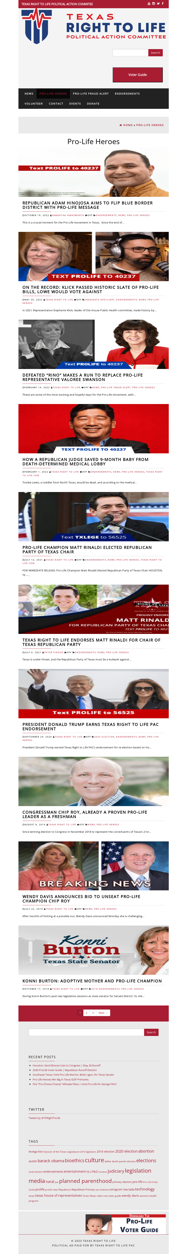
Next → (103, 1013)
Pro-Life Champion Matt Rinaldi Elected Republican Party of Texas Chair (87, 550)
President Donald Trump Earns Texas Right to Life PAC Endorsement (90, 727)
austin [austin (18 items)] (33, 1161)
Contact (56, 103)
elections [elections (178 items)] (146, 1160)
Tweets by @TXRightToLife (44, 1118)
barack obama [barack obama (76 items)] (51, 1160)
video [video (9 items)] (100, 1195)
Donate (93, 103)
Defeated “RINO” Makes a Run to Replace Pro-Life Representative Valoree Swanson (82, 377)
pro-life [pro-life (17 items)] (137, 1182)
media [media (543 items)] (37, 1180)
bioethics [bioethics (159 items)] (74, 1160)
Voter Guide (137, 75)
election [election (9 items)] (131, 1161)
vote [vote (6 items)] (105, 1195)
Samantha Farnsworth (68, 215)
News (29, 93)
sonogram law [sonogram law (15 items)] (118, 1189)
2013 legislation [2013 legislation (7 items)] (88, 1151)
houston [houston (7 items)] (102, 1171)
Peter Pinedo (53, 652)
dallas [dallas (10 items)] (108, 1161)
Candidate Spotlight (100, 299)
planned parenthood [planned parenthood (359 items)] (85, 1180)
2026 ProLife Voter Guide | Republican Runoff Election (65, 1070)
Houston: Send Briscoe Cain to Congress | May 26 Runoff (66, 1065)
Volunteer (34, 103)
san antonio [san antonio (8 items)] (101, 1189)
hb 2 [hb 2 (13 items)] (89, 1171)
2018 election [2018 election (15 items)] (106, 1151)
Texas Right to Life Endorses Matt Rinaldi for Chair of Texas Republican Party (91, 642)
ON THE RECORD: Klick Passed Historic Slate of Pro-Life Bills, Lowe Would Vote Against (90, 289)
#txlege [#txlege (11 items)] (33, 1151)
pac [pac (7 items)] (57, 1181)
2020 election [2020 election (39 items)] (126, 1151)
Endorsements (127, 93)
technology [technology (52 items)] (145, 1189)
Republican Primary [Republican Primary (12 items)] (83, 1189)
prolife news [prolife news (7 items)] (51, 1189)
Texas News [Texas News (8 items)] (89, 1195)
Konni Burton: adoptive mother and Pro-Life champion (92, 981)
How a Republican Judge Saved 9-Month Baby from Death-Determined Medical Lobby (85, 462)
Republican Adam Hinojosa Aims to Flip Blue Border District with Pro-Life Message (87, 205)
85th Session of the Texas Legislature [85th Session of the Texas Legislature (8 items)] (59, 1151)
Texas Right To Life (59, 299)
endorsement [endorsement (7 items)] (36, 1171)
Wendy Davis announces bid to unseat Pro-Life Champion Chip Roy (81, 899)
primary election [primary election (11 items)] (122, 1182)
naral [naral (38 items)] (50, 1181)
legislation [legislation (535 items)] (138, 1170)
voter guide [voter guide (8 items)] (114, 1195)
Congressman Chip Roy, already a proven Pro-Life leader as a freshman (84, 814)
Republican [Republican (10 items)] (65, 1189)
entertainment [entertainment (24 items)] (75, 1171)
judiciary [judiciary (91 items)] (116, 1171)
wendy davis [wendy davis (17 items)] (130, 1195)
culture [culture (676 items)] (94, 1160)
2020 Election (104, 737)
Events (75, 103)
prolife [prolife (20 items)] (39, 1189)
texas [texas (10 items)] (32, 1195)
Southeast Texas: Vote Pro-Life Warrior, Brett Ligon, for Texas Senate (73, 1074)
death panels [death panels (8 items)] (119, 1161)
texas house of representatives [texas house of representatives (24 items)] (58, 1195)
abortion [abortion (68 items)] (146, 1151)
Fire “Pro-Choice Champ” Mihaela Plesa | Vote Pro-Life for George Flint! (74, 1084)
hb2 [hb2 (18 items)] (95, 1171)
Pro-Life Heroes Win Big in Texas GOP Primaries (61, 1079)
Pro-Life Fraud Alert (91, 93)
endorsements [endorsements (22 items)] (53, 1171)
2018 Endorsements (105, 989)
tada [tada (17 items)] (131, 1189)
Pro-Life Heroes (53, 93)
